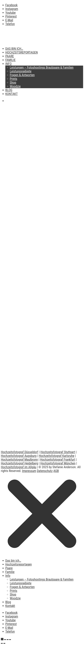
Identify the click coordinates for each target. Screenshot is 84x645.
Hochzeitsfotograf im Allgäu (18, 467)
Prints (13, 79)
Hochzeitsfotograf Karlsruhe (56, 456)
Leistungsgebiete (20, 71)
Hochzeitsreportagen (21, 52)
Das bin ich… (14, 49)
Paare (9, 56)
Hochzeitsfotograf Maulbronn (19, 459)
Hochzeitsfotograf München (57, 463)
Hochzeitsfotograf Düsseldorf (19, 452)
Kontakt (11, 94)
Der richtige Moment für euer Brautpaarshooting (41, 181)
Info (8, 64)
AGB (56, 471)
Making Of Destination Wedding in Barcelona (38, 308)
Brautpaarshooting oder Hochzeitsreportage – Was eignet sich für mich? (38, 226)
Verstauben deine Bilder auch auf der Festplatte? (41, 139)
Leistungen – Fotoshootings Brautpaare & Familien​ (41, 67)
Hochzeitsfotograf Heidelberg (19, 463)
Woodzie (15, 86)
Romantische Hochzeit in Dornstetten (32, 441)
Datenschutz (45, 471)
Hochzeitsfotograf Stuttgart (57, 452)
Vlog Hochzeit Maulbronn (21, 352)
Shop (13, 82)
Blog (8, 90)
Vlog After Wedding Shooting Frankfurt (33, 397)
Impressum (29, 471)
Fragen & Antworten (22, 75)
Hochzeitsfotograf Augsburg (18, 456)
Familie (10, 60)
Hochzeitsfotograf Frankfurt (57, 459)
